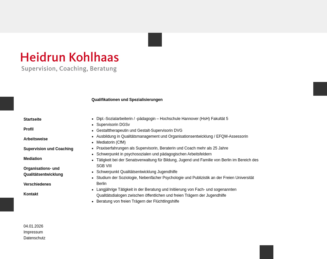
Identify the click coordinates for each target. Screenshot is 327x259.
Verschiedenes (37, 184)
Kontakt (31, 194)
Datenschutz (34, 238)
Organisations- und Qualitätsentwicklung (43, 171)
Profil (29, 129)
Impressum (33, 232)
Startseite (33, 119)
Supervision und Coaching (48, 149)
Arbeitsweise (36, 139)
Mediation (33, 158)
